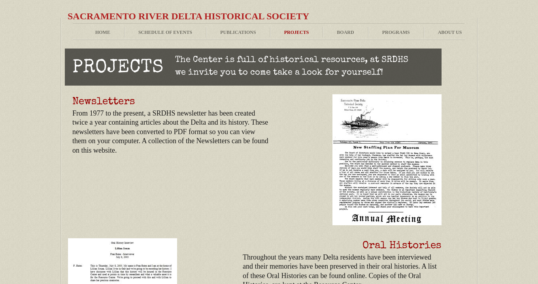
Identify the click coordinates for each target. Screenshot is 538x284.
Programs (396, 32)
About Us (450, 32)
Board (345, 32)
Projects (296, 32)
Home (102, 32)
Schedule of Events (165, 32)
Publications (238, 32)
